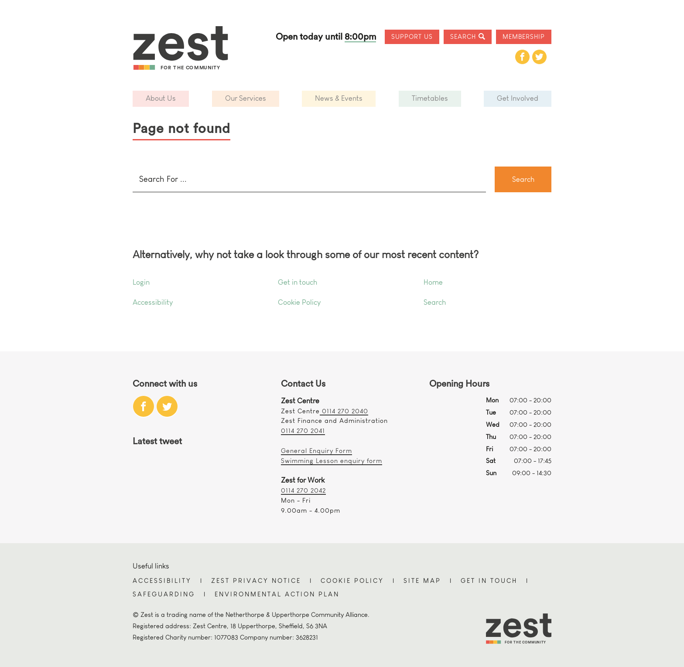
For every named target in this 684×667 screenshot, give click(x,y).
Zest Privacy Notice (256, 580)
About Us (161, 98)
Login (141, 282)
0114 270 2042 (303, 490)
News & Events (339, 98)
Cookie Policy (299, 302)
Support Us (412, 36)
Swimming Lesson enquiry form (331, 460)
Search (463, 36)
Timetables (430, 98)
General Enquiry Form (316, 450)
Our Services (245, 98)
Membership (524, 36)
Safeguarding (164, 594)
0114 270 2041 (303, 430)
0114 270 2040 (344, 411)
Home (433, 282)
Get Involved (517, 98)
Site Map (422, 580)
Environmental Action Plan (277, 594)
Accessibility (153, 302)
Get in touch (297, 282)
